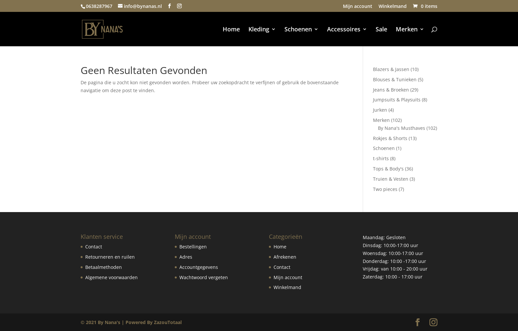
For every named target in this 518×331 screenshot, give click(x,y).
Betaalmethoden (103, 267)
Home (231, 30)
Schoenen (298, 30)
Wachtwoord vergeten (203, 277)
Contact (93, 246)
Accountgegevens (198, 267)
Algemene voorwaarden (111, 277)
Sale (381, 30)
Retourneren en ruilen (110, 257)
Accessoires (343, 30)
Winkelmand (393, 6)
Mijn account (357, 6)
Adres (185, 257)
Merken (407, 30)
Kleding (258, 30)
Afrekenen (285, 257)
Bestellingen (193, 246)
